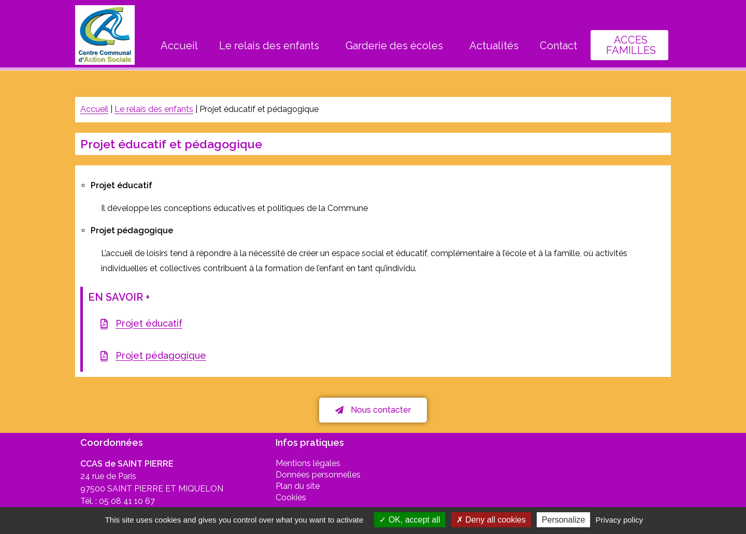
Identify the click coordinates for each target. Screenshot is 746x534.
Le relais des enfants (271, 45)
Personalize (563, 519)
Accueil (179, 45)
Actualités (494, 45)
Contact (558, 45)
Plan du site (298, 486)
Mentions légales (308, 463)
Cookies (291, 497)
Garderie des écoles (397, 45)
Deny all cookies (491, 519)
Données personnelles (318, 475)
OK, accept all (409, 519)
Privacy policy (619, 519)
